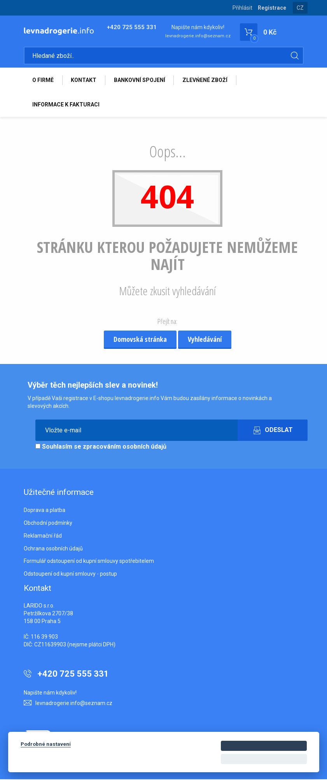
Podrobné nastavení (46, 744)
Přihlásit (242, 8)
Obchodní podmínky (48, 524)
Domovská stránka (140, 340)
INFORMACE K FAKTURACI (66, 105)
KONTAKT (84, 80)
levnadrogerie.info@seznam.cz (198, 35)
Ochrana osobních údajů (53, 549)
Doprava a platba (44, 511)
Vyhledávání (205, 340)
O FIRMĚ (43, 80)
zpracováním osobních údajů (124, 447)
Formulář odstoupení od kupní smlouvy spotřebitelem (89, 562)
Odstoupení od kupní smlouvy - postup (70, 574)
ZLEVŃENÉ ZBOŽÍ (206, 80)
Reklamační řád (43, 536)
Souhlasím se (100, 447)
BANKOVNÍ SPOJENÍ (140, 80)
